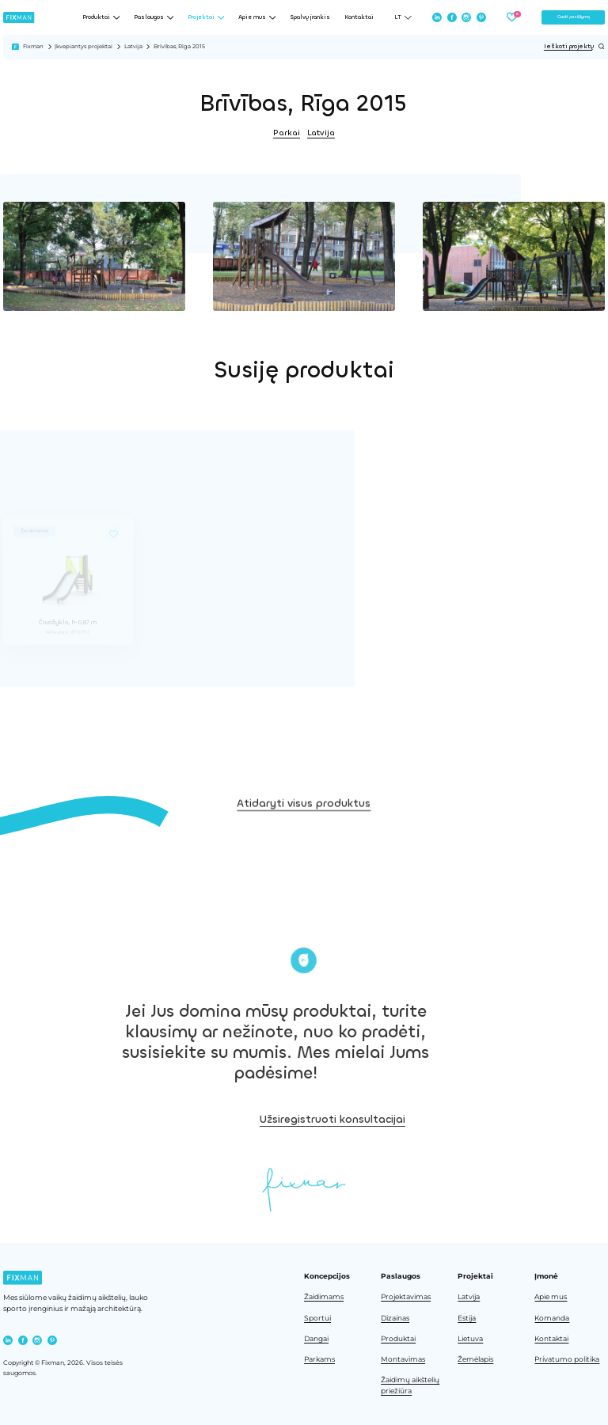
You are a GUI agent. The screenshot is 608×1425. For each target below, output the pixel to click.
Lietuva (470, 1339)
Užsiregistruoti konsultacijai (393, 1119)
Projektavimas (406, 1297)
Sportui (317, 1318)
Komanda (551, 1318)
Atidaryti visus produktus (303, 824)
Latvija (133, 46)
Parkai (286, 132)
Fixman (33, 46)
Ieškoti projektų (574, 47)
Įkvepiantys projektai (83, 46)
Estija (467, 1318)
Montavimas (403, 1359)
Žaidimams (324, 1297)
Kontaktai (359, 17)
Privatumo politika (566, 1359)
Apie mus (550, 1297)
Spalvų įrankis (310, 17)
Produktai (398, 1339)
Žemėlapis (475, 1359)
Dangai (316, 1339)
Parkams (319, 1359)
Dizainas (395, 1318)
